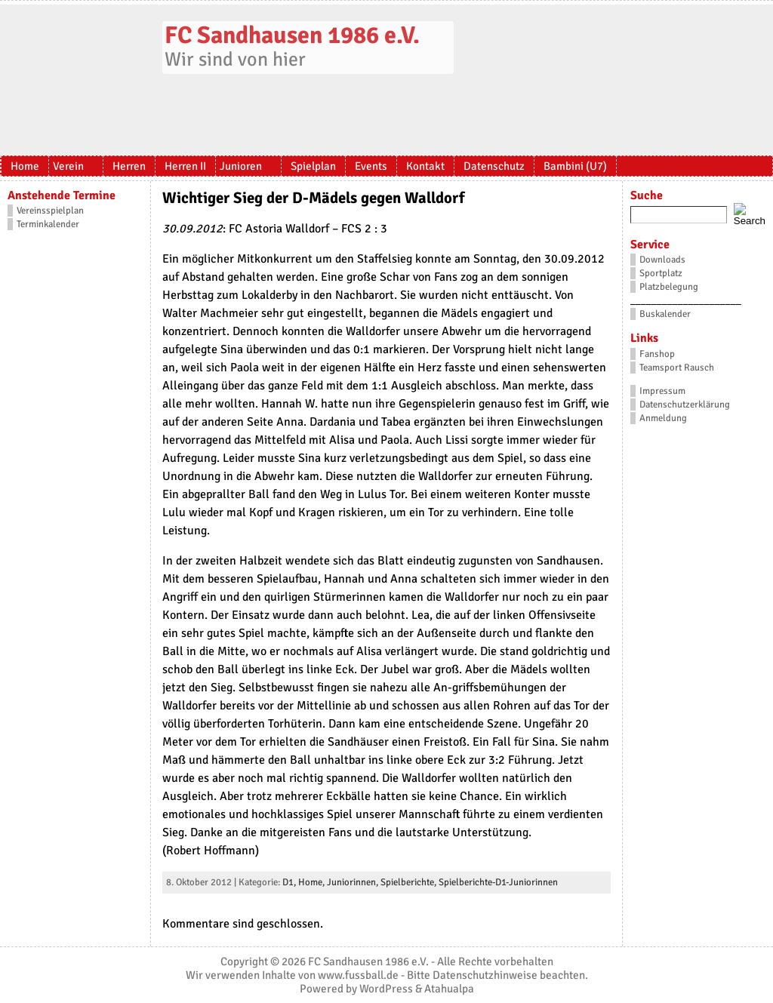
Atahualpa (449, 988)
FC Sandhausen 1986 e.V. (292, 35)
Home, (312, 882)
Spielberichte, (409, 882)
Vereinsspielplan (50, 211)
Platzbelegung (668, 287)
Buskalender (665, 314)
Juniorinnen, (353, 882)
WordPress (386, 988)
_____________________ (685, 300)
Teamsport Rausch (676, 368)
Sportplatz (660, 273)
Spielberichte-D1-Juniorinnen (498, 882)
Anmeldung (663, 418)
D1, (290, 882)
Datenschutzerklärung (684, 404)
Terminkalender (48, 224)
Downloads (662, 260)
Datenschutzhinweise (485, 975)
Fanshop (657, 354)
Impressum (662, 391)
